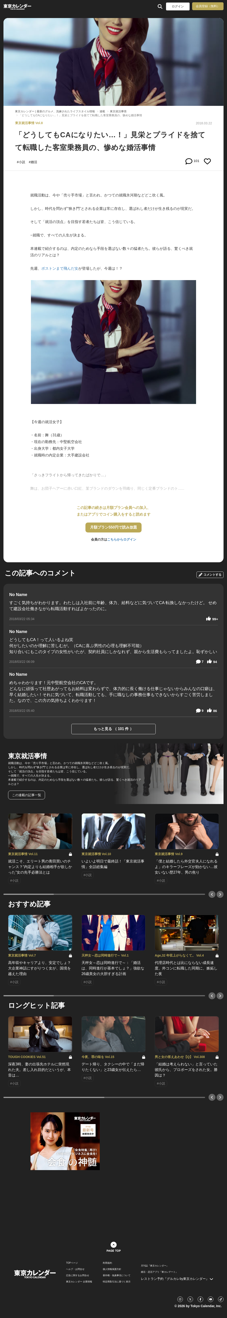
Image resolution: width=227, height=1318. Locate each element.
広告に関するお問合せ (77, 1275)
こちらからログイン (121, 539)
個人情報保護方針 (112, 1269)
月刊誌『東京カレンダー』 (155, 1266)
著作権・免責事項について (116, 1275)
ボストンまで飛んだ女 (59, 268)
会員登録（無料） (208, 6)
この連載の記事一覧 (26, 795)
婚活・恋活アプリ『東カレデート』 (159, 1272)
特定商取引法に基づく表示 (116, 1282)
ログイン (178, 6)
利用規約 (107, 1263)
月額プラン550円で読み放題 (113, 527)
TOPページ (72, 1263)
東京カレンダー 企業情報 (79, 1282)
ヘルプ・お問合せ (75, 1269)
